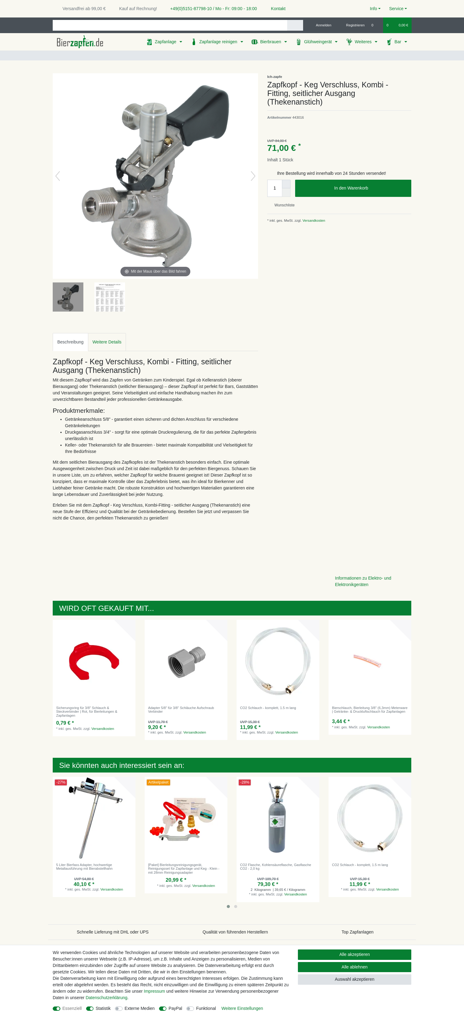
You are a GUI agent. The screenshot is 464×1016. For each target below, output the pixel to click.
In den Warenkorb (370, 188)
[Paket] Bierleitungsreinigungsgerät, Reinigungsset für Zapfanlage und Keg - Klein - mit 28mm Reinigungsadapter (183, 868)
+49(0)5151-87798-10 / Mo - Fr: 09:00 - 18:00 (211, 8)
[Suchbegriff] (170, 25)
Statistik (103, 1008)
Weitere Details (107, 341)
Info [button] (373, 8)
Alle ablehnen (355, 966)
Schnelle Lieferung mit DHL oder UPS (113, 932)
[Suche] (295, 25)
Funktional (206, 1008)
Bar (398, 41)
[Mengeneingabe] (274, 188)
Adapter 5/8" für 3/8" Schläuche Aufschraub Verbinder (181, 709)
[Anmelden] (321, 25)
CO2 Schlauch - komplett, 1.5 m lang (268, 708)
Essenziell (72, 1008)
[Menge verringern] (286, 192)
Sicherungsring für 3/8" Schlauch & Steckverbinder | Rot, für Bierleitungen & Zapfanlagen (86, 711)
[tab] (70, 342)
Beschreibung (70, 341)
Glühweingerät (318, 41)
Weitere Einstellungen (242, 1008)
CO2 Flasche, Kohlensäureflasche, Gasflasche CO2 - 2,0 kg (275, 866)
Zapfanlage (166, 41)
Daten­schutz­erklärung (106, 997)
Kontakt (275, 8)
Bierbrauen (271, 41)
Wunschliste (282, 205)
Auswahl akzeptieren (354, 979)
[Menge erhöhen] (286, 184)
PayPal (175, 1008)
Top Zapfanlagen (358, 932)
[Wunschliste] (375, 25)
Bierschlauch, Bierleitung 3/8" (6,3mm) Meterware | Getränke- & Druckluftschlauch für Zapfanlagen (369, 709)
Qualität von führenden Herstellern (235, 932)
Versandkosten (313, 220)
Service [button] (396, 8)
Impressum (154, 991)
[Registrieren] (352, 25)
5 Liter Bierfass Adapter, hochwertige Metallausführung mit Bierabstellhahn (84, 866)
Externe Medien (140, 1008)
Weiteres (364, 41)
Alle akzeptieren (354, 954)
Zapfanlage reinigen (218, 41)
